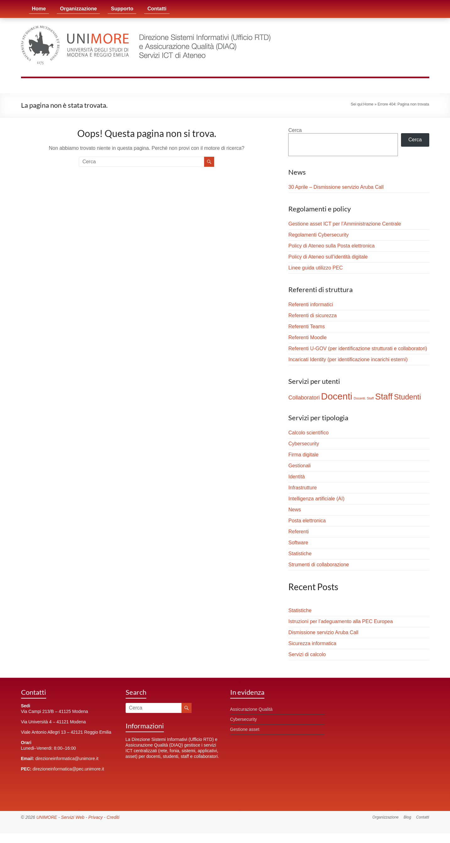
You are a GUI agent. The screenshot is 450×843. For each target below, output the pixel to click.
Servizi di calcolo (307, 654)
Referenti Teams (306, 326)
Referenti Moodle (307, 337)
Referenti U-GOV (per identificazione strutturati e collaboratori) (357, 348)
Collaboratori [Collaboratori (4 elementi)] (304, 397)
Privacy (95, 817)
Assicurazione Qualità (251, 709)
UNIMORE (46, 817)
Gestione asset (244, 729)
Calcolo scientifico (308, 432)
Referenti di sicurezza (312, 315)
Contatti (156, 8)
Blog (407, 817)
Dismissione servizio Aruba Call (323, 632)
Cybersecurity (303, 443)
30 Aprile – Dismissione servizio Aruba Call (335, 187)
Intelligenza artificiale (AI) (316, 498)
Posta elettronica (307, 520)
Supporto (122, 8)
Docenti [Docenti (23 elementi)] (336, 396)
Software (298, 542)
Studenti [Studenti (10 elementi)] (407, 397)
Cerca (295, 130)
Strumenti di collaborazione (318, 564)
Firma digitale (303, 454)
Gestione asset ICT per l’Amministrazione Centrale (344, 223)
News (294, 509)
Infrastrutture (302, 487)
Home (39, 8)
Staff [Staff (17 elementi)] (384, 396)
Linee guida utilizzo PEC (315, 267)
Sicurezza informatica (312, 643)
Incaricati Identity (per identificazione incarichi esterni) (348, 359)
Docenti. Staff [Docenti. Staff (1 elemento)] (364, 398)
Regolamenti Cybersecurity (318, 234)
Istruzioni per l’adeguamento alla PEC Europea (340, 621)
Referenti (298, 531)
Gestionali (299, 465)
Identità (296, 476)
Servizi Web (72, 817)
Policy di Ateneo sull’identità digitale (328, 256)
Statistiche (300, 553)
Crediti (113, 817)
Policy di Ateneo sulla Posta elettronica (331, 245)
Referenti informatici (310, 304)
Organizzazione (78, 8)
